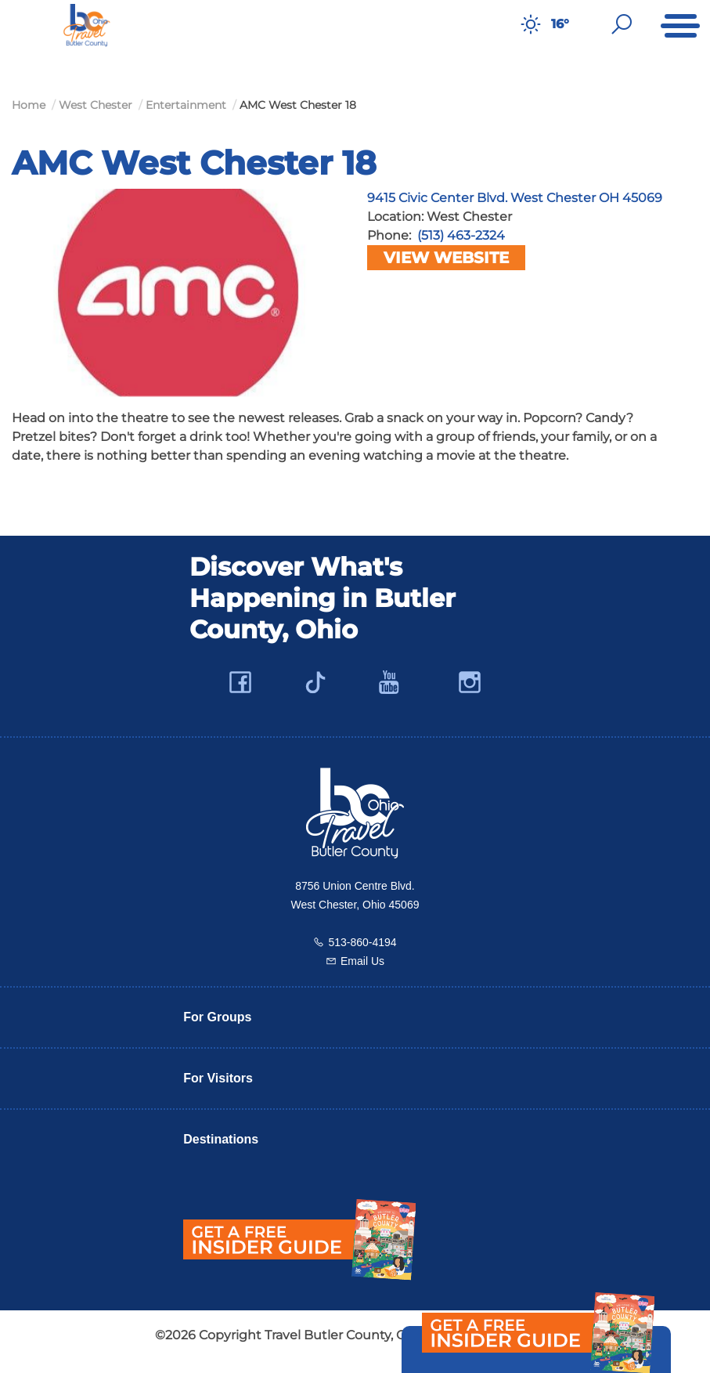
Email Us (362, 961)
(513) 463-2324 (461, 235)
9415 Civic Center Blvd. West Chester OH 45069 (514, 197)
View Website (446, 257)
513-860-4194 (362, 942)
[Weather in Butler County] (530, 24)
